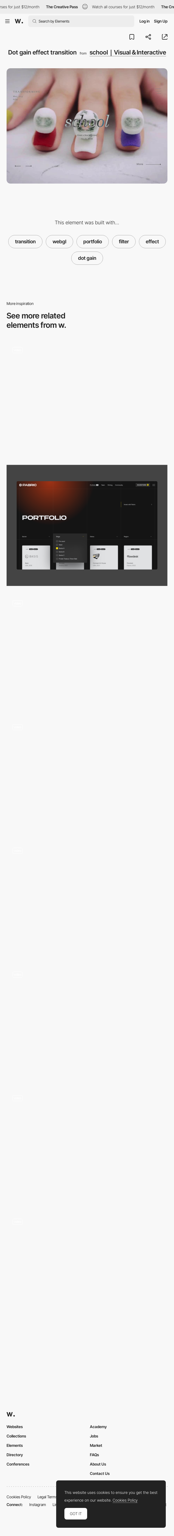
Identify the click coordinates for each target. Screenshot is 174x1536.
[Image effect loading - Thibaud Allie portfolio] (87, 1023)
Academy (98, 1426)
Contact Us (100, 1473)
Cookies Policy (19, 1496)
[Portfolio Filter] (87, 525)
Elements (15, 1445)
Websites (15, 1426)
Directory (15, 1454)
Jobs (94, 1436)
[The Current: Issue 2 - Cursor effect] (87, 1270)
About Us (98, 1464)
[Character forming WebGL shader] (87, 398)
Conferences (18, 1464)
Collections (16, 1436)
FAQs (94, 1454)
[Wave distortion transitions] (87, 899)
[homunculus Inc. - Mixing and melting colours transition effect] (87, 652)
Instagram (37, 1504)
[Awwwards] (19, 21)
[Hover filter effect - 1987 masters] (87, 1146)
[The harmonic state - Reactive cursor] (87, 775)
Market (96, 1445)
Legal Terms (48, 1496)
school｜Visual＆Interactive (128, 52)
